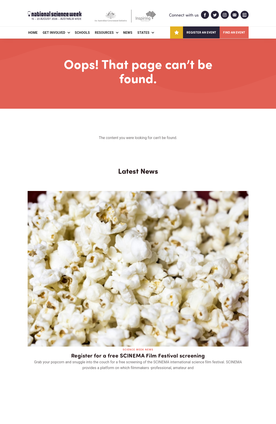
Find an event (234, 32)
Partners (56, 394)
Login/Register (111, 394)
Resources (104, 32)
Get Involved (54, 32)
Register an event (201, 32)
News (127, 32)
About (33, 394)
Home (33, 32)
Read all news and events (138, 313)
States (143, 32)
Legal (78, 409)
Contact (80, 394)
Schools (82, 32)
